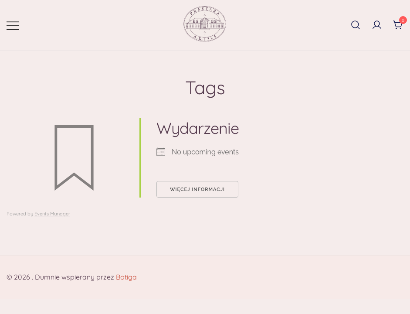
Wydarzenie (197, 128)
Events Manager (52, 214)
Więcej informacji (197, 189)
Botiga (126, 277)
